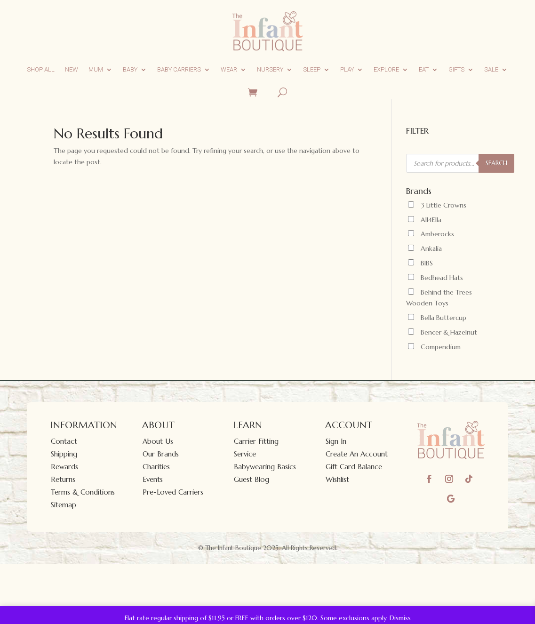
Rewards (64, 466)
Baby (130, 69)
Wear (229, 69)
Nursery (270, 69)
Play (347, 69)
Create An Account (357, 453)
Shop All (41, 69)
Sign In (336, 441)
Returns (63, 479)
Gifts (456, 69)
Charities (156, 466)
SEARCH (496, 163)
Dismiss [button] (400, 618)
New (71, 69)
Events (153, 479)
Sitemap (63, 504)
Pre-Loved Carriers (173, 492)
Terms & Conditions (83, 492)
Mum (95, 69)
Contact (64, 441)
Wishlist (337, 479)
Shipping (64, 453)
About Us (158, 441)
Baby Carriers (179, 69)
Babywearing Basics (265, 466)
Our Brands (161, 453)
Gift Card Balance (354, 466)
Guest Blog (251, 479)
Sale (491, 69)
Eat (424, 69)
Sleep (311, 69)
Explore (386, 69)
